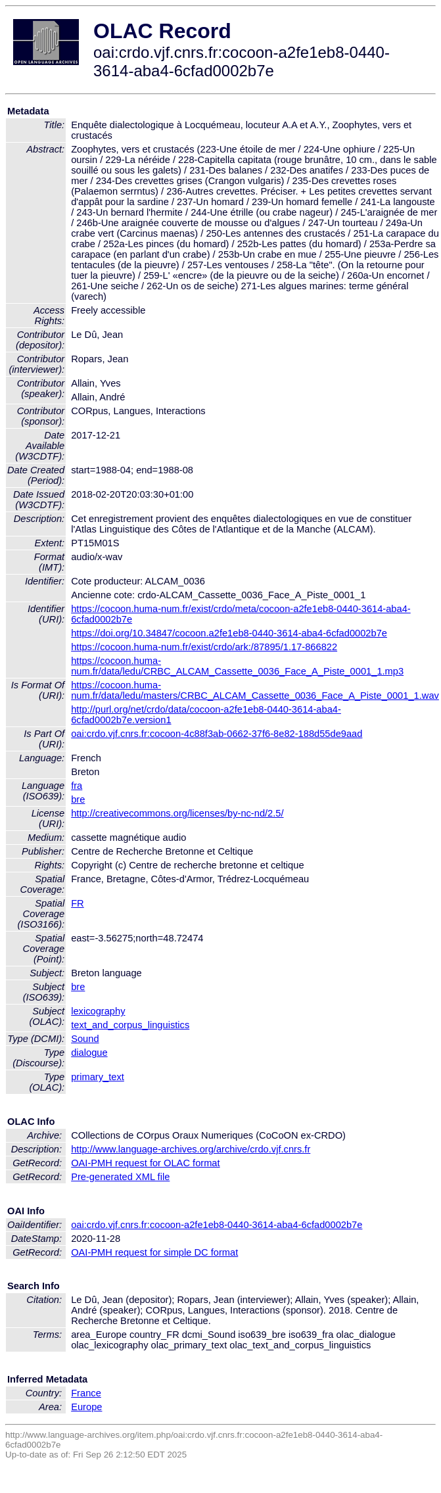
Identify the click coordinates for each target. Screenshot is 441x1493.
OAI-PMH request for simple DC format (154, 1252)
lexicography (98, 1011)
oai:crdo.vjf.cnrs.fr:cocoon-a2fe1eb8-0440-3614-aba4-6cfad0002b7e (216, 1225)
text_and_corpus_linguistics (130, 1025)
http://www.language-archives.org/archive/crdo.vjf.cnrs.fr (190, 1149)
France (86, 1393)
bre (78, 799)
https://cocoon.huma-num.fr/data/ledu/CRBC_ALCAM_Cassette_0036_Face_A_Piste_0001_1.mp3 (237, 665)
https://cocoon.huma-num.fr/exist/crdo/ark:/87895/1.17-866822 (204, 647)
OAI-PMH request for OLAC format (145, 1163)
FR (77, 903)
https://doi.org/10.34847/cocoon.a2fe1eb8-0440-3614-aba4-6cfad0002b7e (229, 633)
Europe (86, 1407)
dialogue (89, 1052)
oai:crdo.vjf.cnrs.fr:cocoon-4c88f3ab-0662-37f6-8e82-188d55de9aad (216, 733)
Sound (85, 1038)
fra (76, 785)
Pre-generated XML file (120, 1177)
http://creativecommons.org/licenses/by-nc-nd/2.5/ (177, 813)
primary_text (97, 1077)
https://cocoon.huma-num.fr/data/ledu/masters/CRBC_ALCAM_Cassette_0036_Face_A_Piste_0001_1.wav (255, 690)
